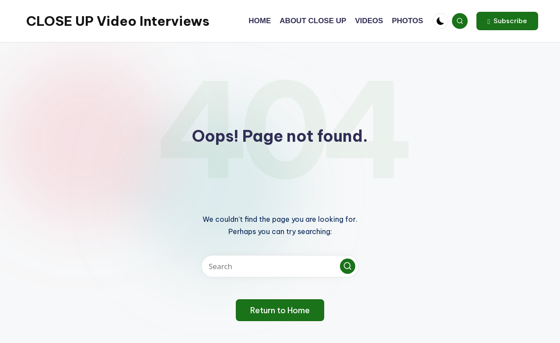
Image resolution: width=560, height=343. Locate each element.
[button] (507, 21)
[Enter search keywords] (280, 266)
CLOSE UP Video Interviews (118, 21)
